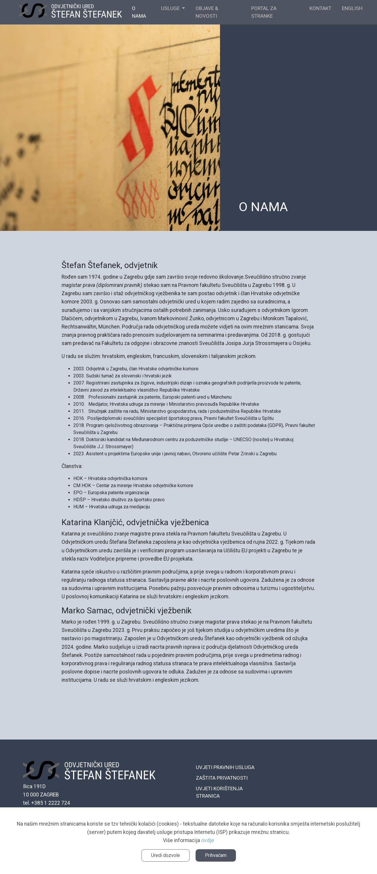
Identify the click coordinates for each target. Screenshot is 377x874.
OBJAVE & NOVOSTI (207, 12)
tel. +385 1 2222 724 (46, 803)
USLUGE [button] (171, 8)
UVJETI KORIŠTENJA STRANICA (219, 792)
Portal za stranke (264, 12)
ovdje (207, 840)
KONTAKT (320, 8)
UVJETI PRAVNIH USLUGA (225, 767)
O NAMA (139, 12)
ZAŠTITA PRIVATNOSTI (222, 778)
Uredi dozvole (165, 855)
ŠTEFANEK (70, 12)
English (352, 8)
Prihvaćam (215, 855)
